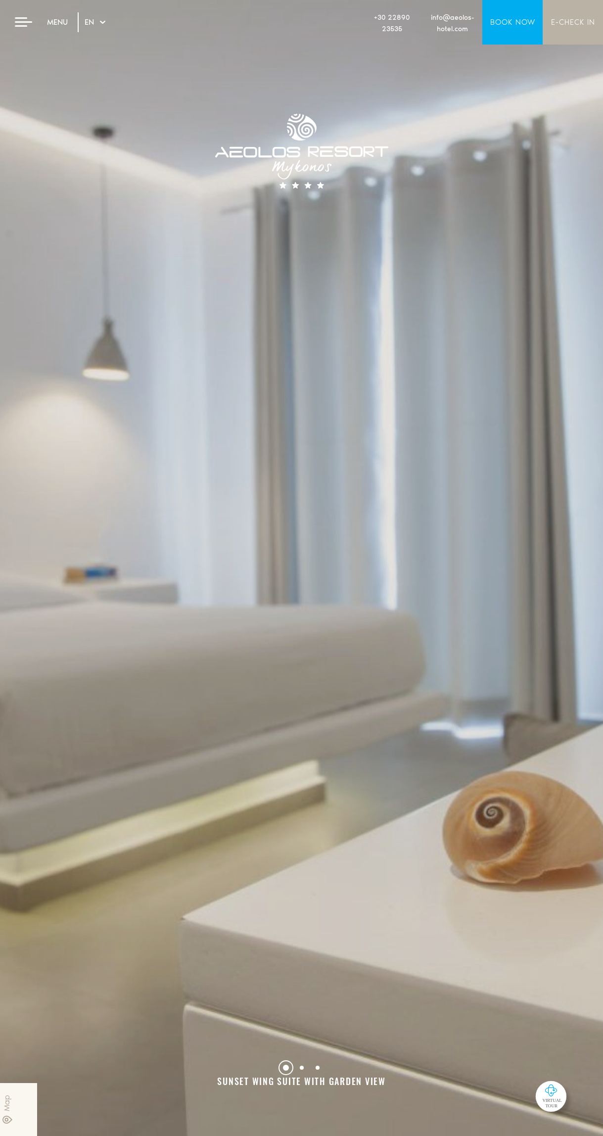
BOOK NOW (512, 22)
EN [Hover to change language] (95, 22)
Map (7, 1109)
